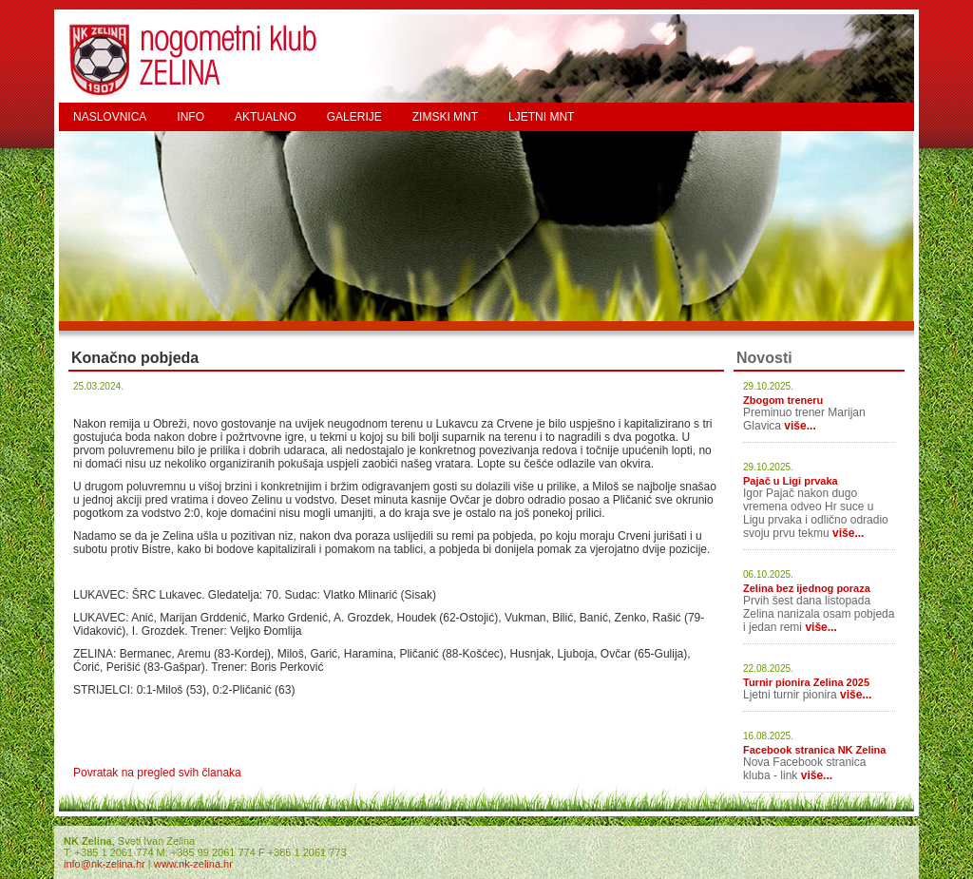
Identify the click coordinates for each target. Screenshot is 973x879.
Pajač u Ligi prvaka (790, 481)
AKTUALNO (265, 117)
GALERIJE (354, 117)
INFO (190, 117)
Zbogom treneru (783, 400)
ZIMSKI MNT (445, 117)
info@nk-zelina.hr (104, 863)
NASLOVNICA (109, 117)
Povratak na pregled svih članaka (157, 772)
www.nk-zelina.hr (193, 863)
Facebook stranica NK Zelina (814, 749)
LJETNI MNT (541, 117)
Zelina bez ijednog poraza (806, 588)
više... (799, 425)
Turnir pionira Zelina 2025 (806, 682)
